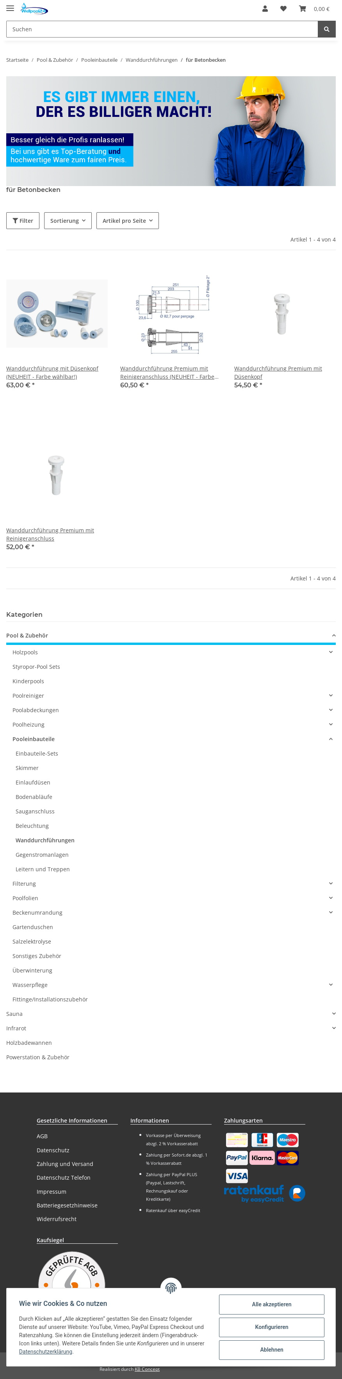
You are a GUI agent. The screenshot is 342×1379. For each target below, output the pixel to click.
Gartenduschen (32, 927)
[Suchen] (162, 29)
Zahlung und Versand (65, 1164)
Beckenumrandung (37, 912)
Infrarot (16, 1028)
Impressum (51, 1191)
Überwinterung (32, 970)
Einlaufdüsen (33, 782)
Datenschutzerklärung (45, 1352)
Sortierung (64, 220)
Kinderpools (28, 681)
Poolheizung (28, 724)
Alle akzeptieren (271, 1304)
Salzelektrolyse (31, 941)
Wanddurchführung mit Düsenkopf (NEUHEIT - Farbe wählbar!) (52, 372)
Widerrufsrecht (57, 1219)
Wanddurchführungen (45, 840)
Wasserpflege (30, 985)
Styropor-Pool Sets (36, 666)
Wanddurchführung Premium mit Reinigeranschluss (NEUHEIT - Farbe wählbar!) (167, 373)
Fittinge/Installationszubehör (50, 999)
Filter (22, 220)
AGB (42, 1136)
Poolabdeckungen (35, 710)
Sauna (14, 1013)
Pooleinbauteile (33, 739)
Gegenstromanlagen (42, 854)
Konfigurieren (271, 1327)
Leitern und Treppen (43, 869)
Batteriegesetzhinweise (67, 1205)
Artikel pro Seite (124, 220)
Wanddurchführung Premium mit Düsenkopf (278, 372)
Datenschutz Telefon (64, 1177)
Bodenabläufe (34, 797)
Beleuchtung (32, 825)
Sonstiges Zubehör (36, 956)
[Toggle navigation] (10, 5)
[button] (265, 8)
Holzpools (25, 652)
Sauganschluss (35, 811)
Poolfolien (25, 898)
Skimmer (27, 768)
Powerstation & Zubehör (37, 1057)
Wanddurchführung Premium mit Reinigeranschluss (50, 534)
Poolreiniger (28, 695)
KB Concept (147, 1369)
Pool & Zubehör (27, 635)
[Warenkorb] (314, 8)
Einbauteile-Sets (37, 753)
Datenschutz (53, 1150)
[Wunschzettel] (283, 8)
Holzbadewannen (29, 1042)
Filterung (24, 883)
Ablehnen (271, 1350)
